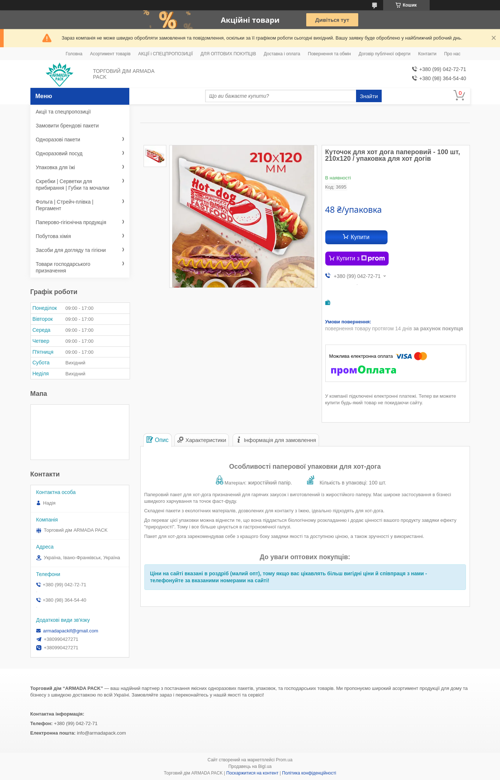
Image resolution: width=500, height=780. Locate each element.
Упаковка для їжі (55, 167)
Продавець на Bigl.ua (249, 766)
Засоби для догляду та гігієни (71, 250)
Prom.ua (284, 759)
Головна (74, 53)
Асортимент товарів (110, 53)
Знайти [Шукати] (369, 96)
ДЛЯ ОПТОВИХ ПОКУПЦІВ (228, 53)
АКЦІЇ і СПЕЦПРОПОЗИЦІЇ (165, 53)
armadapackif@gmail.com (70, 631)
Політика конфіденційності (309, 773)
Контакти (427, 53)
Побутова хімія (53, 236)
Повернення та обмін (329, 53)
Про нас (452, 53)
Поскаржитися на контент (252, 773)
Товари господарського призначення (63, 267)
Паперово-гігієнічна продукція (71, 222)
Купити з (361, 258)
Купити (360, 237)
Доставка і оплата (282, 53)
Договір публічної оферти (384, 53)
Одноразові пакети (58, 139)
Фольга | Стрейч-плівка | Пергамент (65, 205)
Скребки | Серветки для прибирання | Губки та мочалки (73, 184)
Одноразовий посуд (59, 153)
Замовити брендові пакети (67, 126)
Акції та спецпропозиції (63, 112)
